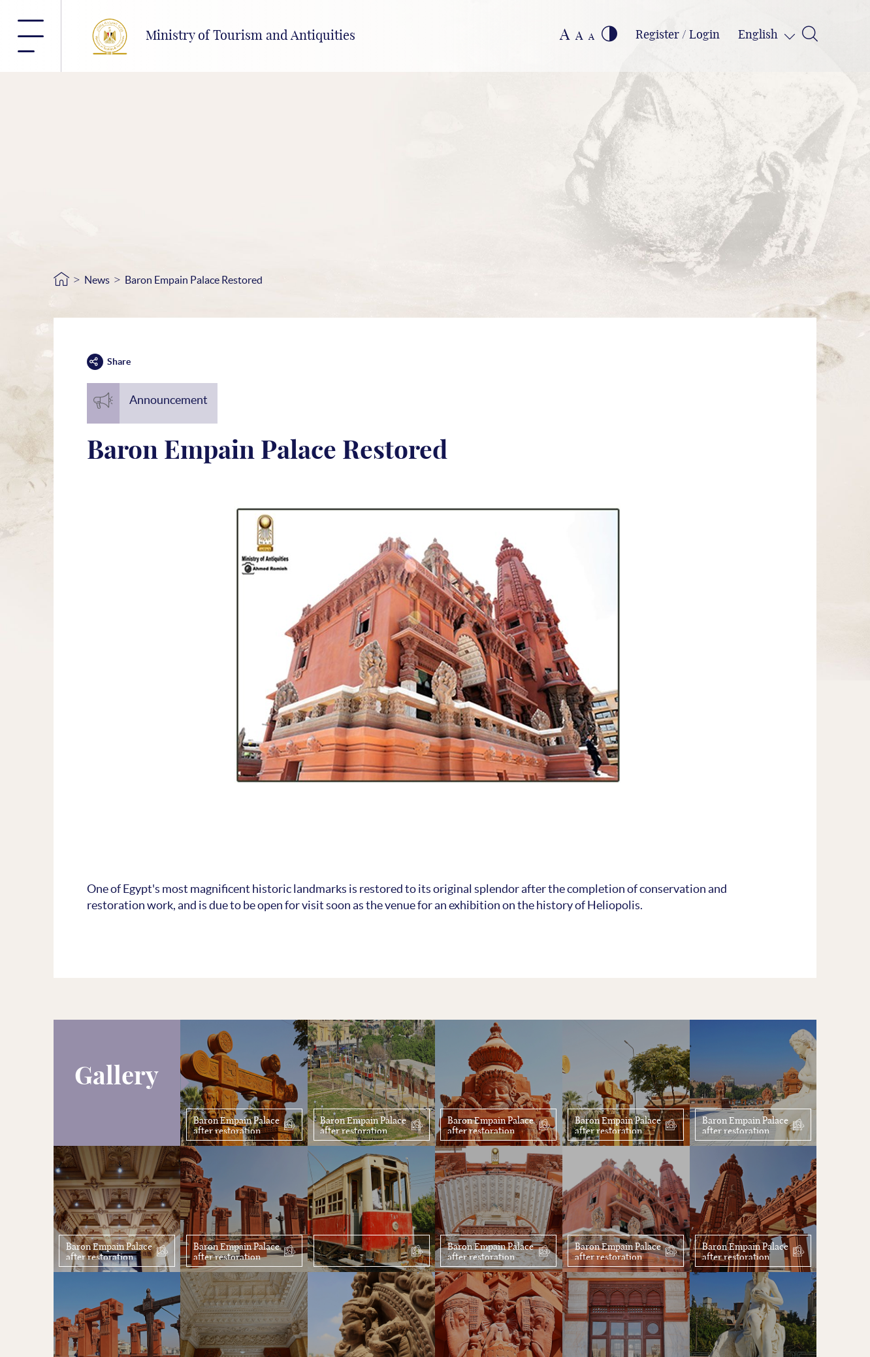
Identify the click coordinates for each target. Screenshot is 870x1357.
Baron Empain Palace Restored (194, 280)
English (759, 35)
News (97, 280)
